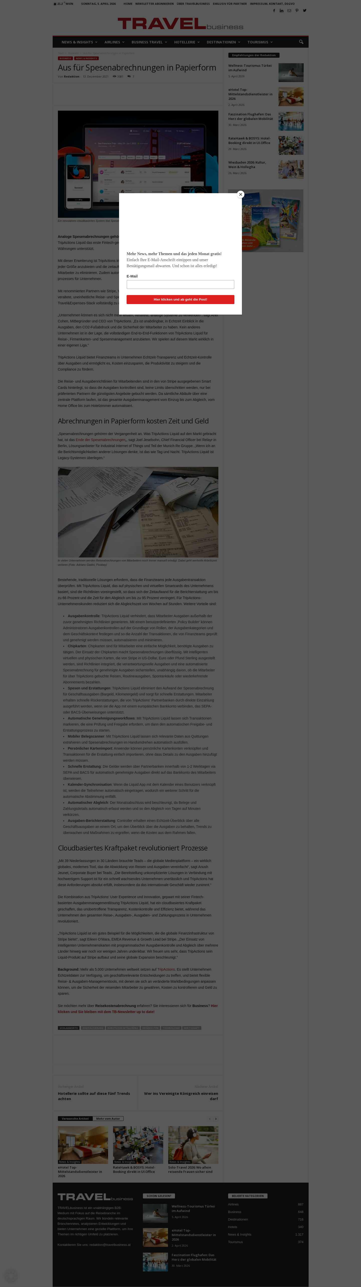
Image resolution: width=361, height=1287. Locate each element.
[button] (11, 1276)
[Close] (240, 194)
